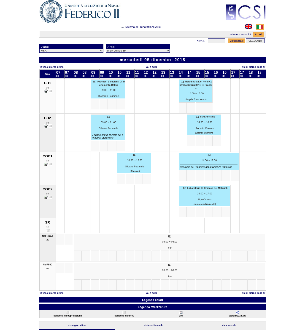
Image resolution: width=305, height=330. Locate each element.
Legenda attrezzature (152, 307)
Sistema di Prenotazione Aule (143, 27)
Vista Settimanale (153, 325)
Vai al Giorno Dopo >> (254, 67)
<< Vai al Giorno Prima (51, 67)
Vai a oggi (151, 67)
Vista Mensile (228, 325)
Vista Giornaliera (77, 325)
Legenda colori (152, 300)
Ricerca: (200, 40)
